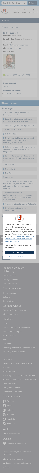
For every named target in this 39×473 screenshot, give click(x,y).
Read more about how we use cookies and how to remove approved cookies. (19, 238)
